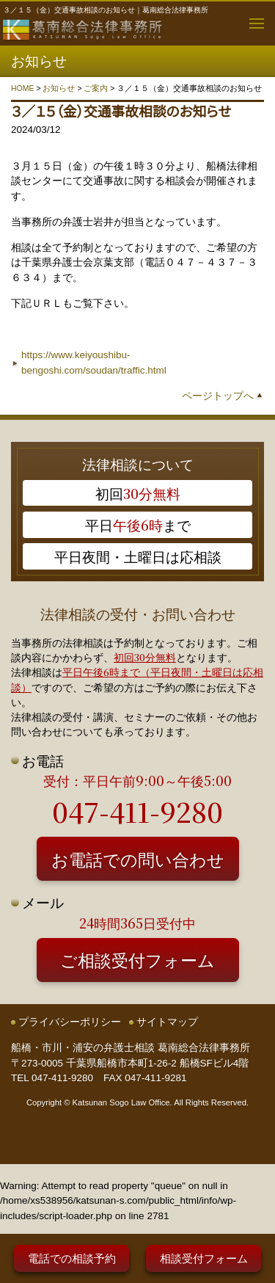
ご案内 (96, 88)
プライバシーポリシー (69, 1022)
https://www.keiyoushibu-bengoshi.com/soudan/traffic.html (93, 362)
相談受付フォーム (204, 1257)
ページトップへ (218, 395)
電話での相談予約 (72, 1257)
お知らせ (59, 88)
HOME (22, 88)
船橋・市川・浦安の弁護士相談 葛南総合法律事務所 (130, 1047)
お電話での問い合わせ (137, 859)
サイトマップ (167, 1022)
